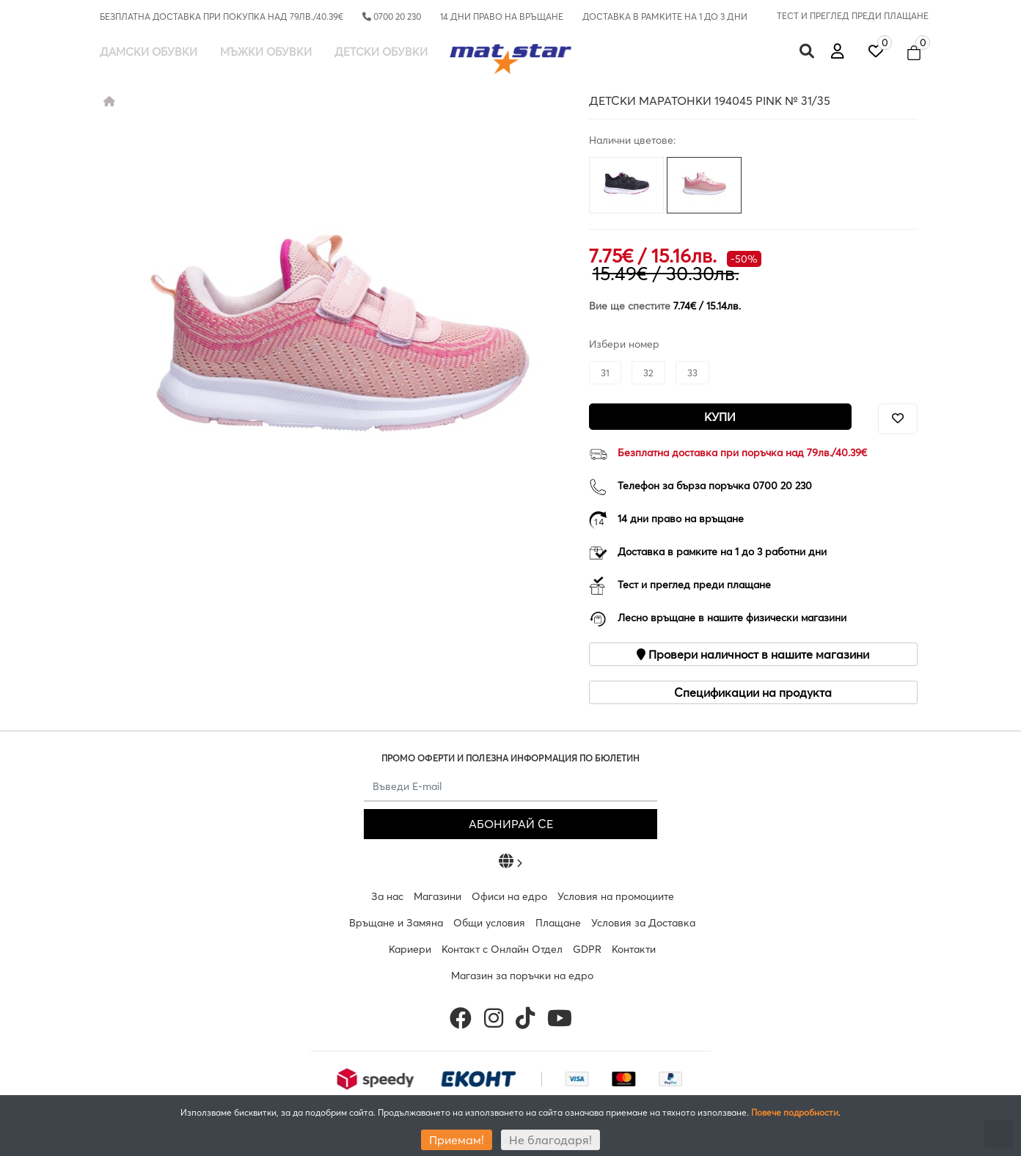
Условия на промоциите (615, 896)
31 (605, 372)
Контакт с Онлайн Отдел (502, 949)
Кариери (410, 949)
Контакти (634, 949)
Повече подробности (794, 1112)
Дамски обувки (148, 52)
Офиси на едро (509, 896)
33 (692, 372)
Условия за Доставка (643, 922)
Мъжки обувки (266, 52)
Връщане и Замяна (396, 922)
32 (648, 372)
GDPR (587, 949)
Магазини (437, 896)
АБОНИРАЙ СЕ (511, 823)
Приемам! (456, 1140)
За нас (387, 896)
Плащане (558, 922)
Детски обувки (381, 52)
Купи (720, 416)
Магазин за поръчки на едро (522, 975)
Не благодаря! (550, 1140)
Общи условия (489, 922)
